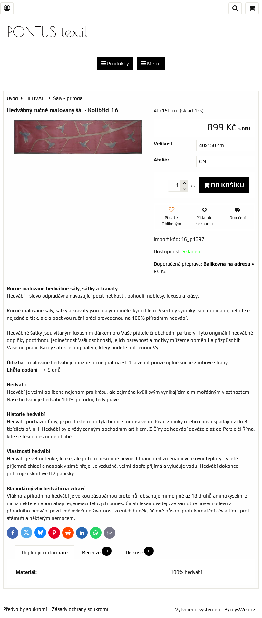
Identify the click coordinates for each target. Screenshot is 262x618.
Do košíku (224, 185)
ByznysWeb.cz (239, 609)
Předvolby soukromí (25, 609)
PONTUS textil (47, 31)
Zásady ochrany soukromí (80, 609)
